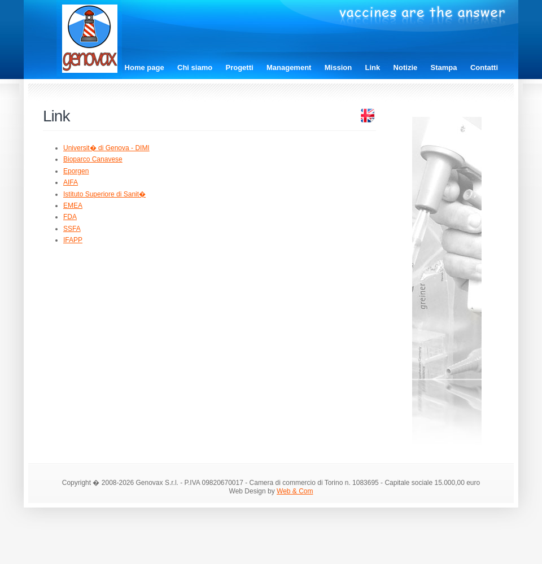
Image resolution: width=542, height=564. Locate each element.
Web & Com (295, 491)
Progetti (239, 67)
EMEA (72, 205)
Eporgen (76, 171)
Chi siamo (194, 67)
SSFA (72, 229)
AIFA (70, 182)
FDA (70, 217)
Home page (144, 67)
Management (288, 67)
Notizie (406, 67)
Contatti (484, 67)
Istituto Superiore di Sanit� (104, 194)
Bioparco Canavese (93, 159)
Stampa (444, 67)
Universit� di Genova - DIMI (106, 148)
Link (373, 67)
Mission (338, 67)
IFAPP (72, 240)
